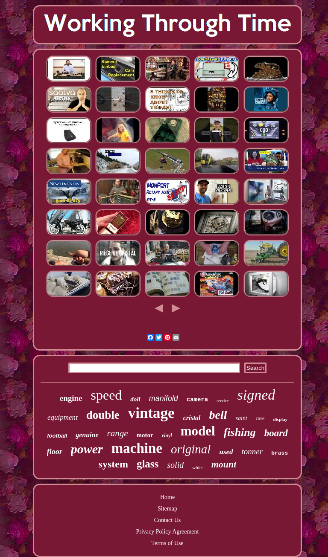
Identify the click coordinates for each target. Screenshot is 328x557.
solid (175, 465)
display (280, 419)
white (197, 467)
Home (167, 497)
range (117, 433)
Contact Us (167, 520)
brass (279, 453)
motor (145, 435)
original (191, 449)
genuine (87, 434)
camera (197, 399)
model (198, 431)
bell (218, 414)
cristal (192, 417)
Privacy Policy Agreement (167, 531)
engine (71, 398)
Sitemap (167, 508)
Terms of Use (167, 543)
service (222, 400)
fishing (240, 432)
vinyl (167, 435)
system (113, 464)
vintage (151, 413)
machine (136, 448)
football (57, 435)
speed (106, 395)
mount (224, 464)
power (87, 449)
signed (256, 395)
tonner (252, 451)
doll (135, 399)
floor (54, 451)
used (226, 452)
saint (241, 418)
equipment (62, 417)
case (260, 418)
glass (147, 464)
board (276, 433)
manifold (163, 398)
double (103, 415)
